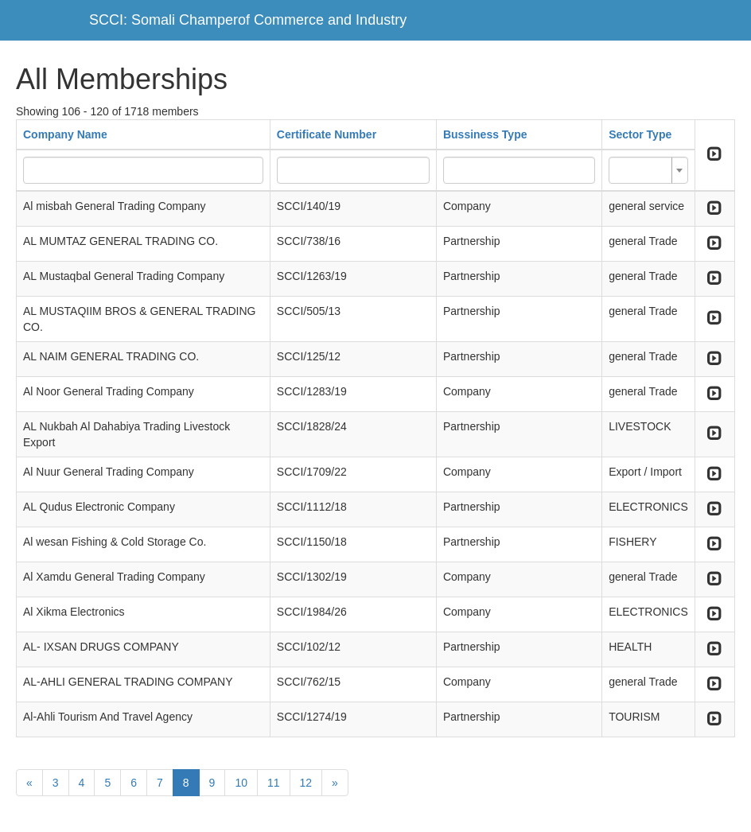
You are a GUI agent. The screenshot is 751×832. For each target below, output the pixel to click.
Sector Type (640, 134)
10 (241, 782)
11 (273, 782)
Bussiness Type (485, 134)
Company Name (65, 134)
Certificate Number (326, 134)
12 (306, 782)
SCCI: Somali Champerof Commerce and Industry (248, 20)
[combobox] (648, 170)
